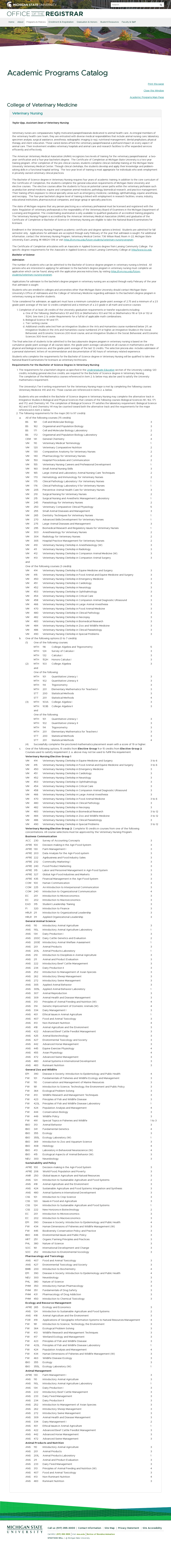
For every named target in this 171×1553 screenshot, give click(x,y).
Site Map (110, 1528)
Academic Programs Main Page (147, 97)
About (20, 22)
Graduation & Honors (87, 22)
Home (11, 22)
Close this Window (154, 91)
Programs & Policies (36, 22)
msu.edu (81, 1534)
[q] (137, 5)
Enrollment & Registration (61, 22)
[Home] (45, 14)
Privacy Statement (128, 1528)
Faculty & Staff (129, 22)
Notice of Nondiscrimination (101, 1534)
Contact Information (89, 1528)
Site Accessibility (152, 1528)
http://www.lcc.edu (141, 250)
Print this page (156, 84)
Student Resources (109, 22)
